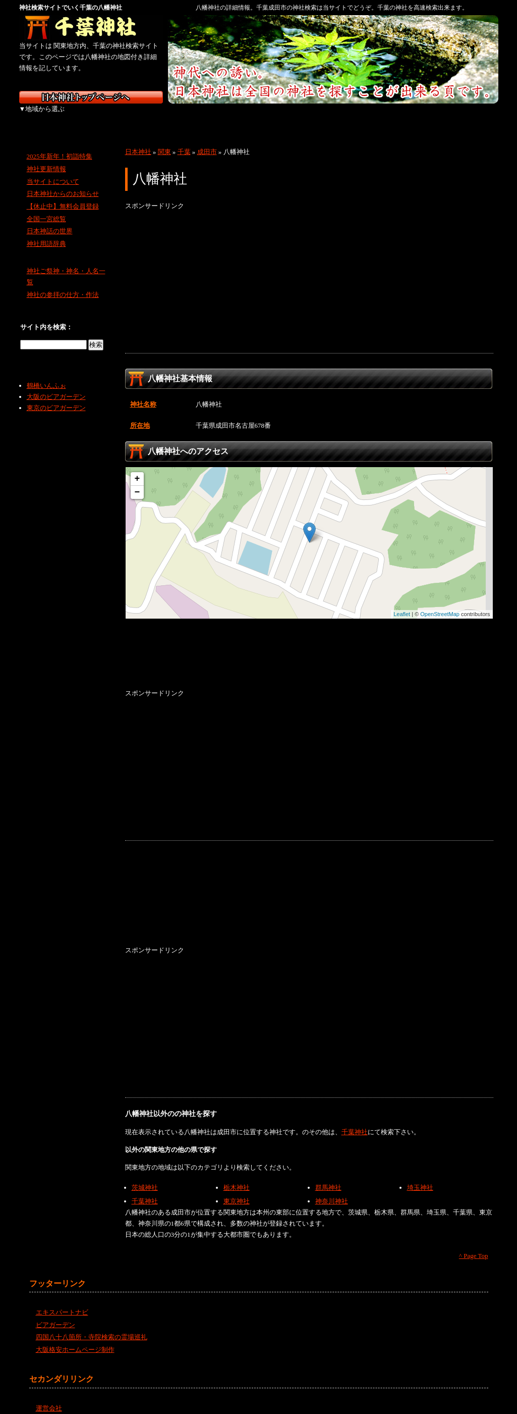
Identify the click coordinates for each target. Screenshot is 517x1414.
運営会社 (49, 1397)
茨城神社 (145, 1176)
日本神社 (138, 140)
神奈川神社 (331, 1190)
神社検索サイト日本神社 (91, 97)
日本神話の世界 (50, 220)
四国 (363, 116)
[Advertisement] (309, 271)
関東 (151, 116)
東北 (98, 116)
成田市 (207, 140)
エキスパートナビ (62, 1301)
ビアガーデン (55, 1314)
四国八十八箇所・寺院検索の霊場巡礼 (91, 1326)
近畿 (257, 116)
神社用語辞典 (46, 232)
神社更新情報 (46, 158)
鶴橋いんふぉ (46, 374)
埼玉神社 (420, 1176)
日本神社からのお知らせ (63, 182)
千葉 (184, 140)
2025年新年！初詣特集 (59, 145)
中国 (310, 116)
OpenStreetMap (439, 603)
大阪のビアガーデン (56, 385)
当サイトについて (53, 170)
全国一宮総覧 (46, 208)
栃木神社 (236, 1176)
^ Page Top (473, 1244)
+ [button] (137, 468)
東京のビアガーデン (56, 396)
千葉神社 (354, 1121)
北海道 (45, 116)
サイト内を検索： (46, 316)
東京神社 (236, 1190)
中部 (204, 116)
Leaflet (401, 603)
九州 (416, 116)
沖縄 (470, 116)
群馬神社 (328, 1176)
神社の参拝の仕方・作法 (63, 283)
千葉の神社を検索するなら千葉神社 (91, 27)
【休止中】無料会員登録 (63, 195)
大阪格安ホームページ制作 (75, 1338)
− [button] (137, 481)
